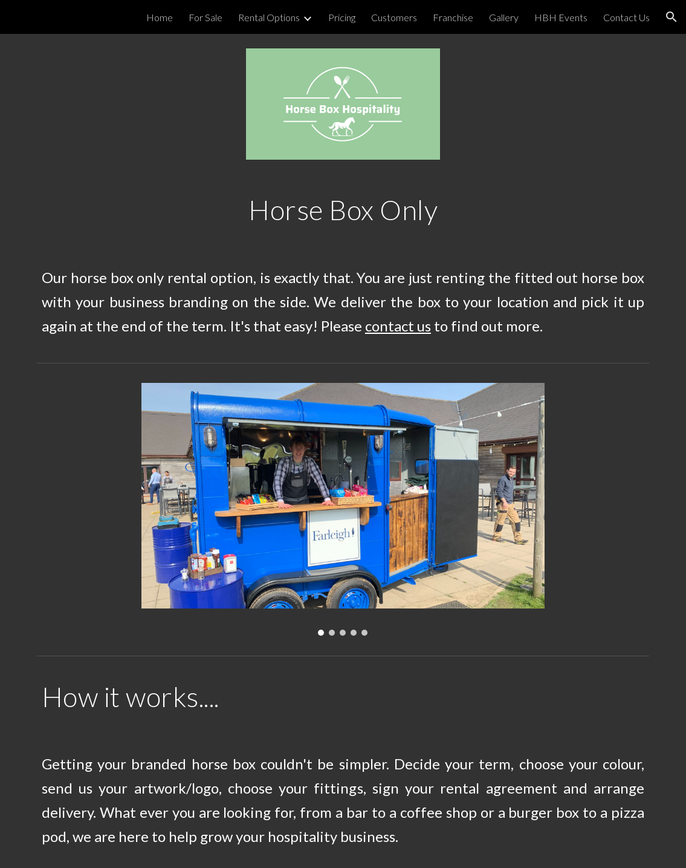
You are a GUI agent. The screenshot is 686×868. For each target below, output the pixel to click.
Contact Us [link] (626, 17)
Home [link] (159, 17)
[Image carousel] (343, 509)
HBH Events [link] (560, 17)
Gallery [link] (504, 17)
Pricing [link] (341, 17)
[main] (343, 210)
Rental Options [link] (269, 17)
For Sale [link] (205, 17)
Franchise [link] (453, 17)
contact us (398, 325)
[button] (671, 16)
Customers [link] (394, 17)
